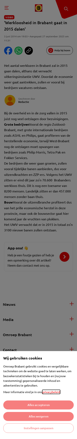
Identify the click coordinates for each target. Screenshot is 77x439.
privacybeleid (51, 392)
